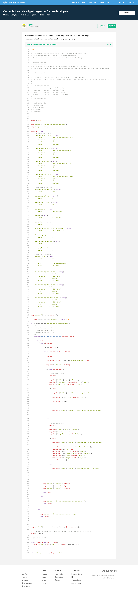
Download (104, 3)
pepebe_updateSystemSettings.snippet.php (42, 44)
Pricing (44, 583)
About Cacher (78, 3)
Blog (72, 577)
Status (57, 580)
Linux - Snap (26, 586)
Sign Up (131, 3)
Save (112, 26)
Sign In (121, 3)
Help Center (59, 574)
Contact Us (59, 577)
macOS (24, 577)
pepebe (30, 25)
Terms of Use (76, 580)
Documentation (76, 574)
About (44, 580)
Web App (92, 3)
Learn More (126, 13)
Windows (25, 580)
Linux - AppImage (27, 583)
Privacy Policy (76, 583)
